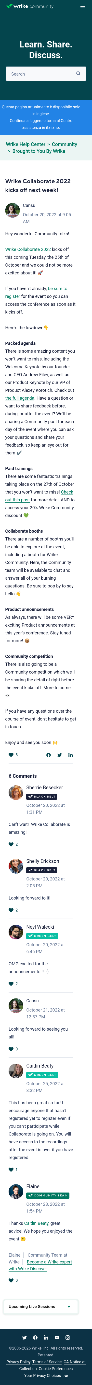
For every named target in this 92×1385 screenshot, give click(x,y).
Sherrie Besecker (44, 787)
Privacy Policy (18, 1362)
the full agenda (19, 398)
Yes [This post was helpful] (11, 755)
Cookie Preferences (56, 1368)
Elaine (32, 1186)
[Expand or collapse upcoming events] (68, 1307)
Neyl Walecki (40, 927)
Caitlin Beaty (39, 1066)
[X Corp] (59, 755)
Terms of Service (47, 1362)
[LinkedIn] (70, 755)
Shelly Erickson (42, 861)
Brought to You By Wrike (38, 151)
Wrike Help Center (25, 144)
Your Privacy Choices (42, 1375)
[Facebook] (48, 755)
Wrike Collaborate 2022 (28, 249)
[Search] (46, 74)
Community (64, 144)
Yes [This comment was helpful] (11, 844)
